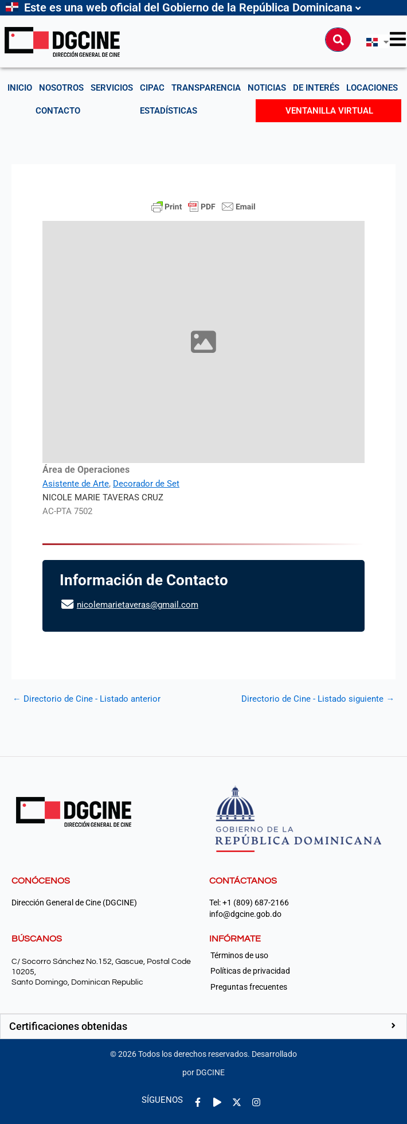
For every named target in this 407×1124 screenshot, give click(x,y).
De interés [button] (316, 88)
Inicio (19, 88)
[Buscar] (338, 39)
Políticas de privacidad (250, 970)
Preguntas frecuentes (248, 986)
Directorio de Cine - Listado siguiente (317, 699)
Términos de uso (239, 955)
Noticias (267, 88)
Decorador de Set (146, 484)
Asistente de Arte (75, 484)
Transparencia (206, 88)
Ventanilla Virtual (329, 111)
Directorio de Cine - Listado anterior (87, 699)
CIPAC (152, 88)
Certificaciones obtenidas (68, 1026)
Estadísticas (168, 111)
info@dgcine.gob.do (245, 914)
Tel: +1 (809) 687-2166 (249, 903)
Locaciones (372, 88)
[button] (203, 1026)
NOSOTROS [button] (61, 88)
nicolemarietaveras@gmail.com (137, 605)
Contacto (58, 111)
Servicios (112, 88)
